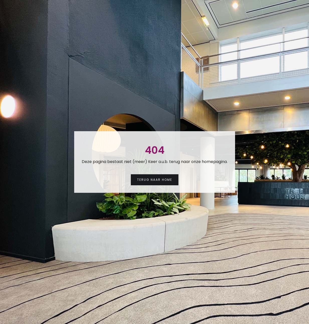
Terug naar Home (154, 180)
